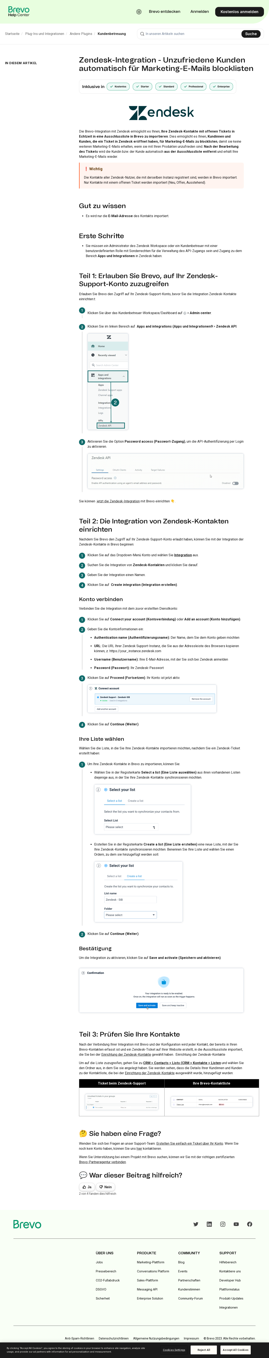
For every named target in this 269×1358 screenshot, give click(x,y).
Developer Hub (230, 1280)
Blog (181, 1262)
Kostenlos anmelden (239, 11)
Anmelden (199, 12)
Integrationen (228, 1307)
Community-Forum (190, 1298)
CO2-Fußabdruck (108, 1280)
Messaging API (147, 1289)
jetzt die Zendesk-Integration (118, 501)
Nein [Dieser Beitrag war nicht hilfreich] (108, 1187)
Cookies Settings (174, 1349)
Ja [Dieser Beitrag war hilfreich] (89, 1187)
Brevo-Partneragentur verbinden (102, 1162)
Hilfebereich (227, 1262)
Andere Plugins (81, 34)
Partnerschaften (189, 1280)
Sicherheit (103, 1298)
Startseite (12, 34)
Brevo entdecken (164, 12)
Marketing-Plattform (150, 1262)
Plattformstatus (229, 1289)
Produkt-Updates (231, 1298)
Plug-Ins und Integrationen (44, 34)
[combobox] (200, 34)
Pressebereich (106, 1271)
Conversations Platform (153, 1271)
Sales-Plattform (147, 1280)
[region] (134, 1350)
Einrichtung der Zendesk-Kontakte (126, 1055)
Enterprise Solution (150, 1298)
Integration (183, 555)
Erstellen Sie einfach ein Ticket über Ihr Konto (189, 1144)
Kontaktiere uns (230, 1271)
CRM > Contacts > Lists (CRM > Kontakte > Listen (182, 1063)
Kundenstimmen (189, 1289)
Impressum (191, 1338)
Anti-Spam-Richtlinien (79, 1338)
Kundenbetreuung (112, 34)
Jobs (99, 1262)
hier (139, 1149)
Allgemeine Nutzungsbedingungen (156, 1338)
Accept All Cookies (235, 1349)
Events (182, 1271)
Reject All (204, 1349)
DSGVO (101, 1289)
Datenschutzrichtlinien (114, 1338)
